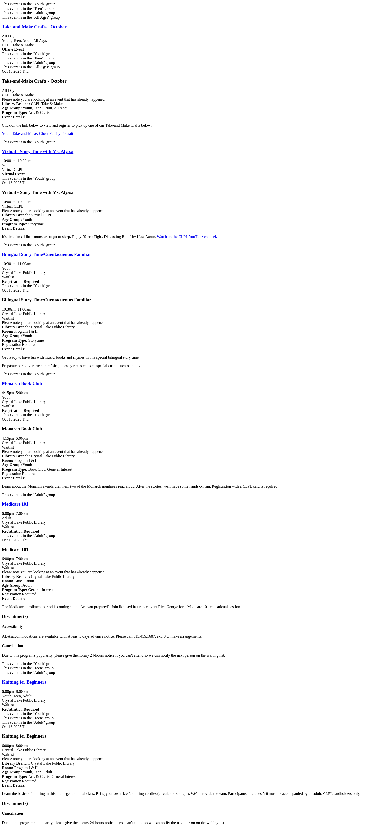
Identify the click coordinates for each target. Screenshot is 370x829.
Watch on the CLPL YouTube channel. (187, 237)
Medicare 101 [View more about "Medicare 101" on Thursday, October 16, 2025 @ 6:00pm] (15, 504)
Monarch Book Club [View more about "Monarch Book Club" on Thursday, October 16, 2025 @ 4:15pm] (22, 383)
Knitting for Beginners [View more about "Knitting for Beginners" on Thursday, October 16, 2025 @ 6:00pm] (24, 682)
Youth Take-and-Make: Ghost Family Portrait (37, 133)
